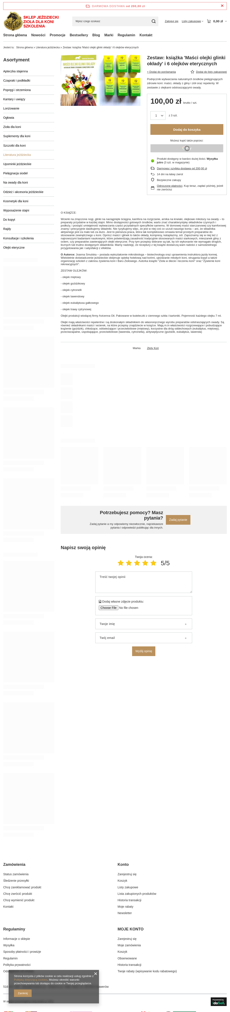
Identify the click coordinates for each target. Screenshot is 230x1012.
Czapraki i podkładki (16, 80)
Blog (96, 35)
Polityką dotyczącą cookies (30, 979)
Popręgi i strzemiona (17, 90)
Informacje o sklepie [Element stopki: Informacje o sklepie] (16, 939)
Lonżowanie (11, 108)
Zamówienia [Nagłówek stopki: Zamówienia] (14, 864)
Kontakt (145, 35)
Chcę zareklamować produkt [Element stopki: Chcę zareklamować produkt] (22, 887)
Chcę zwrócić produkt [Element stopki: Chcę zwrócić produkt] (17, 893)
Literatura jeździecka (48, 47)
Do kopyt (9, 219)
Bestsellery (79, 35)
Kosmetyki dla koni (15, 201)
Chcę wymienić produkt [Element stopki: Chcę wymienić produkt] (18, 900)
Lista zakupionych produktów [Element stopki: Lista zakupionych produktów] (137, 893)
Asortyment (16, 59)
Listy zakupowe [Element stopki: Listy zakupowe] (128, 887)
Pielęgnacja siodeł (15, 173)
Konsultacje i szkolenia (18, 238)
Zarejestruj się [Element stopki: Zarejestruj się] (127, 874)
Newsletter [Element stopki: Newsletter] (125, 913)
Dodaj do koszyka (187, 129)
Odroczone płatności (169, 185)
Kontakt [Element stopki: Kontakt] (8, 906)
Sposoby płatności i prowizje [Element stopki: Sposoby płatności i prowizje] (22, 951)
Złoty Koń (153, 348)
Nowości (38, 35)
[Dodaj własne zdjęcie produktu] (127, 607)
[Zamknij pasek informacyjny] (222, 5)
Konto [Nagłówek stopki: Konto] (123, 864)
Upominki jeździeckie (17, 164)
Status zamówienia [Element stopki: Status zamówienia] (16, 874)
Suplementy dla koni (16, 136)
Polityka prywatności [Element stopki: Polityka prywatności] (17, 964)
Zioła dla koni (12, 127)
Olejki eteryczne (14, 247)
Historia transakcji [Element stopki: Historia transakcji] (129, 900)
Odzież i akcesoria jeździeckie (23, 192)
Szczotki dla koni (14, 145)
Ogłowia (8, 117)
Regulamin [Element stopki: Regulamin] (10, 958)
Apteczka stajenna (15, 71)
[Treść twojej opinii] (143, 582)
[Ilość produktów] (157, 115)
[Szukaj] (153, 21)
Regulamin (126, 35)
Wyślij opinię (143, 651)
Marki (108, 35)
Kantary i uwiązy (14, 99)
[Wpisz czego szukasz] (115, 21)
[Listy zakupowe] (192, 21)
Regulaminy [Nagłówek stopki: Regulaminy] (14, 929)
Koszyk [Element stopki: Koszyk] (122, 880)
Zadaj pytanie (178, 519)
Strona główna (15, 35)
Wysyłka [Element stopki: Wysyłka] (8, 945)
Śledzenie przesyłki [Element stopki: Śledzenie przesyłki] (16, 880)
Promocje (57, 35)
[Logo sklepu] (31, 21)
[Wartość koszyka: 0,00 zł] (217, 21)
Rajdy (7, 229)
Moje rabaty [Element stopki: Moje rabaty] (125, 906)
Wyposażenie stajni (16, 210)
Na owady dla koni (15, 182)
